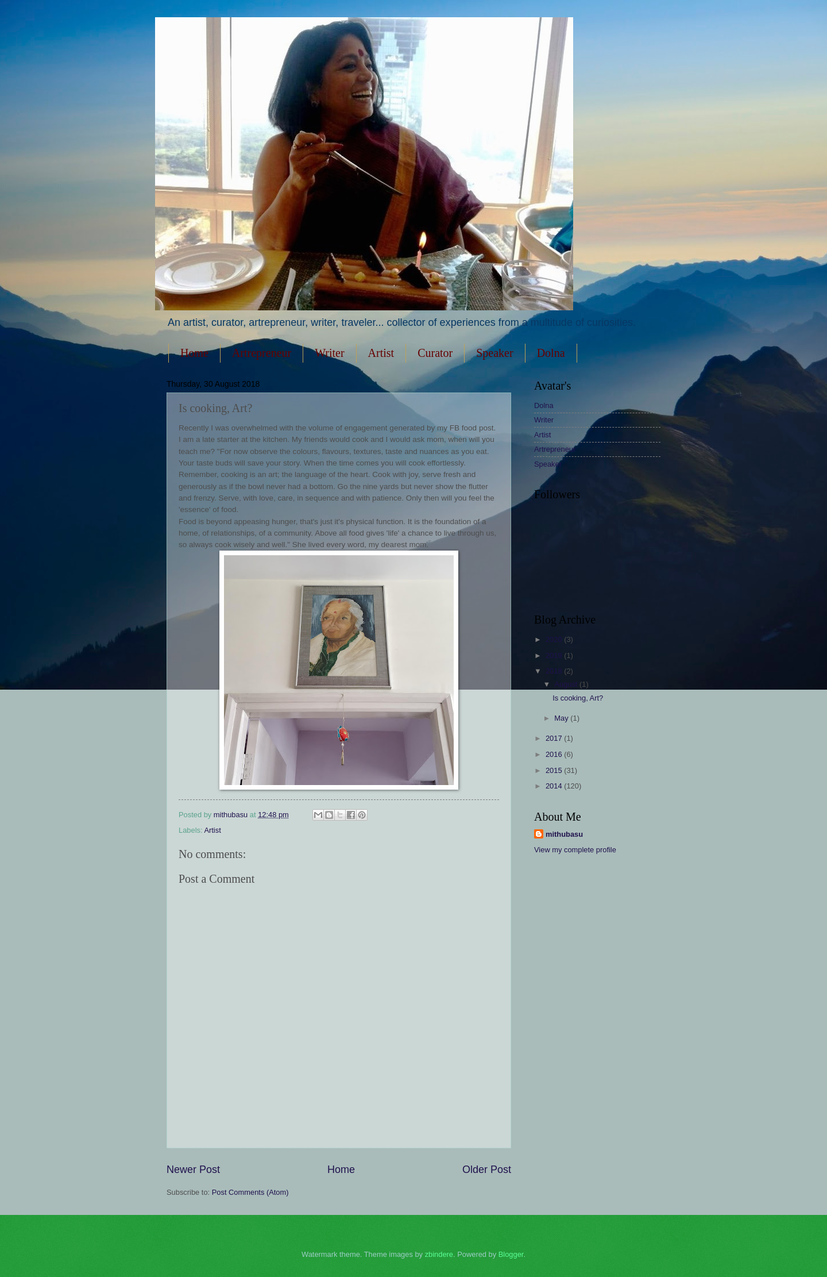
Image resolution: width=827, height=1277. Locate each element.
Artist (381, 353)
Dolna (551, 353)
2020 (555, 639)
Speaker (494, 353)
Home (194, 353)
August (566, 684)
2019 (555, 655)
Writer (329, 353)
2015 (555, 770)
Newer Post (193, 1169)
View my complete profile (575, 849)
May (562, 718)
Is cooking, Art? (577, 698)
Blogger (511, 1254)
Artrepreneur (261, 353)
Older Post (486, 1169)
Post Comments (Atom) (250, 1192)
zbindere (439, 1254)
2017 (555, 738)
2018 (555, 671)
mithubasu (564, 834)
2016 (555, 754)
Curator (435, 353)
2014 (555, 786)
